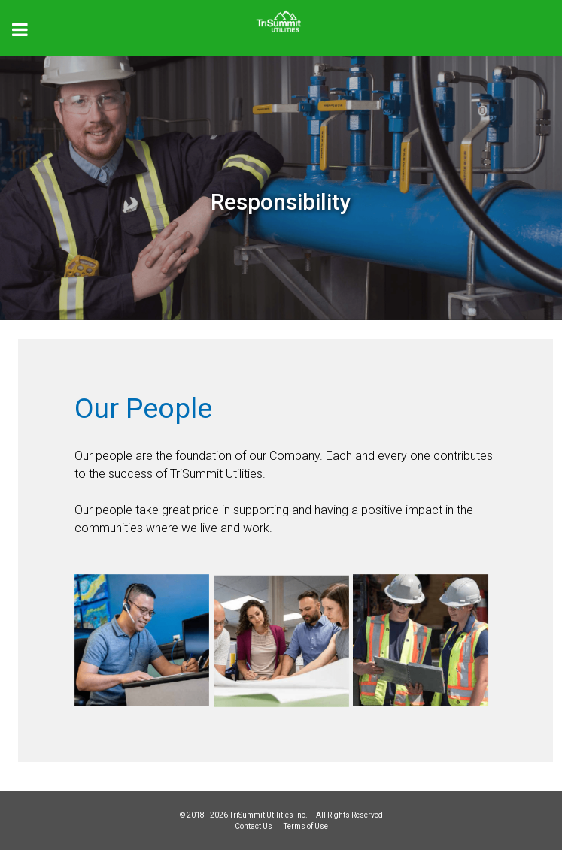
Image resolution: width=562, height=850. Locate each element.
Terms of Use (306, 826)
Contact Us (254, 826)
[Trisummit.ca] (281, 16)
